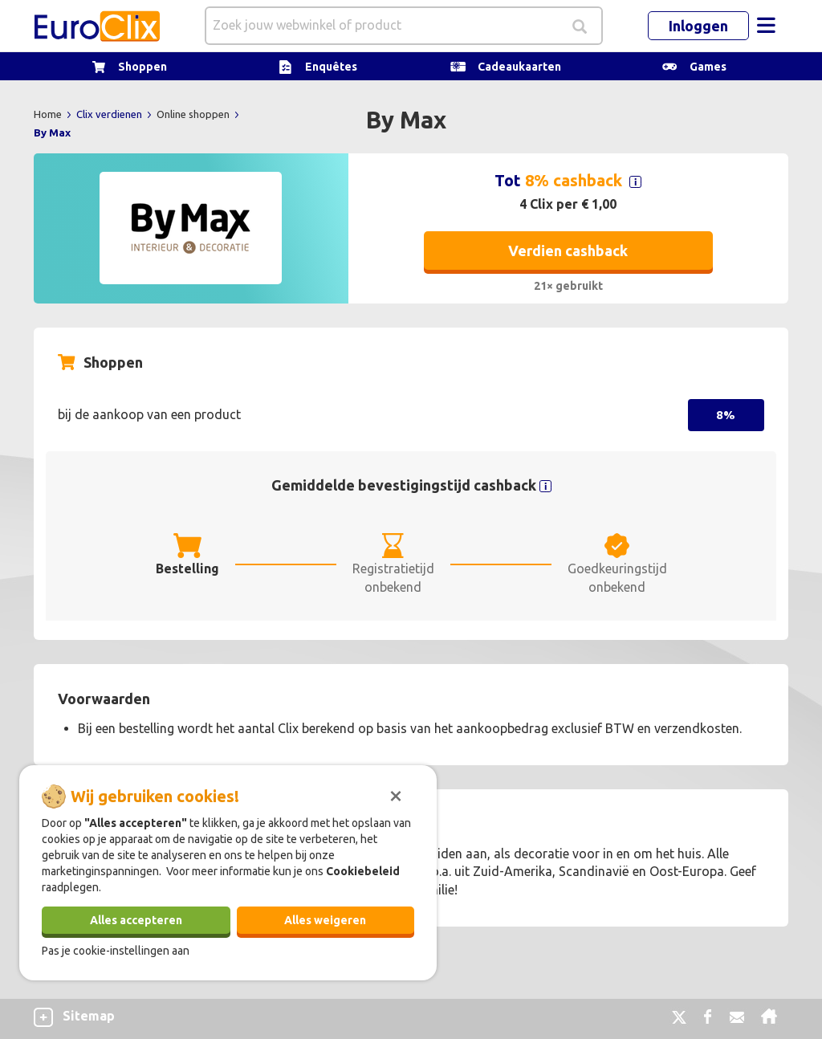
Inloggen (698, 26)
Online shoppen (194, 114)
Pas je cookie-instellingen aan (115, 950)
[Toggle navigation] (765, 25)
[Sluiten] (395, 794)
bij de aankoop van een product (149, 414)
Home (49, 114)
